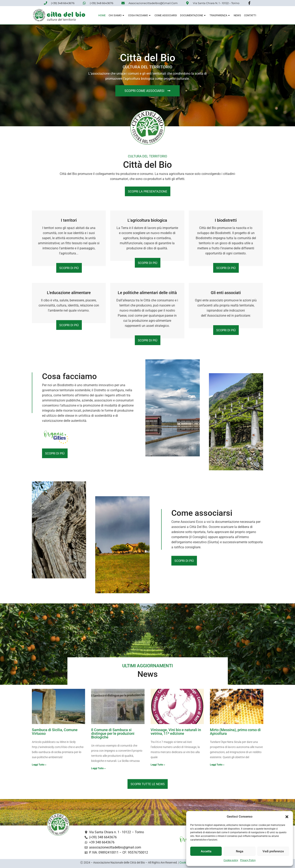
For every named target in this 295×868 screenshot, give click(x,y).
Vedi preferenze (273, 851)
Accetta (206, 851)
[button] (287, 817)
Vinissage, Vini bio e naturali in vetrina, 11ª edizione (176, 732)
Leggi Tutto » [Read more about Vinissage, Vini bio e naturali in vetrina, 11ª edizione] (158, 764)
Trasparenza (220, 15)
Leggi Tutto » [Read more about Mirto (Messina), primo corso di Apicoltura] (217, 764)
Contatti (250, 15)
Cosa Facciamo (139, 15)
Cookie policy (231, 860)
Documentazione (193, 15)
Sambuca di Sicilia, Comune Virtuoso (55, 732)
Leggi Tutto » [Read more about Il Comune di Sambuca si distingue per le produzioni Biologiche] (98, 768)
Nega (239, 851)
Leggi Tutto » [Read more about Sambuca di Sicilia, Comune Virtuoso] (39, 764)
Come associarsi (166, 15)
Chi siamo (117, 15)
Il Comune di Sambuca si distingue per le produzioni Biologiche (112, 733)
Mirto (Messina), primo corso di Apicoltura (235, 732)
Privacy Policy (248, 860)
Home (102, 15)
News (237, 15)
